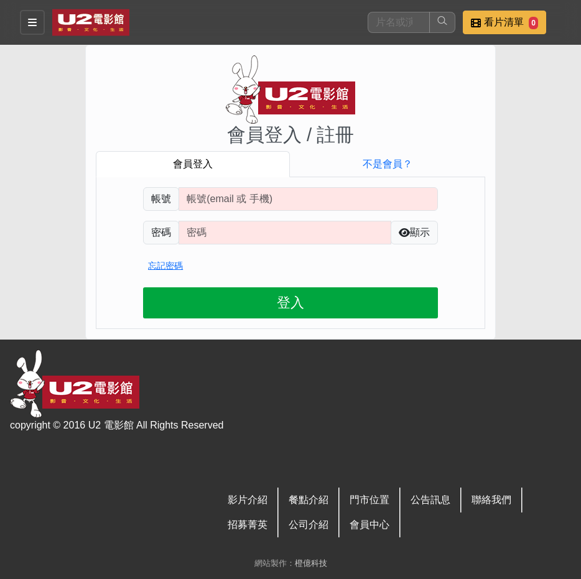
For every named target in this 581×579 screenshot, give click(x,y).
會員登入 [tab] (193, 164)
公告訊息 (430, 499)
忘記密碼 (165, 266)
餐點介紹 (308, 499)
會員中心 (369, 524)
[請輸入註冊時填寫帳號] (308, 199)
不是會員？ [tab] (387, 164)
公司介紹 (308, 524)
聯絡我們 (491, 499)
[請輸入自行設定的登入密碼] (285, 232)
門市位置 (369, 499)
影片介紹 (247, 499)
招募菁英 (247, 524)
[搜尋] (399, 22)
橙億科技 (311, 563)
